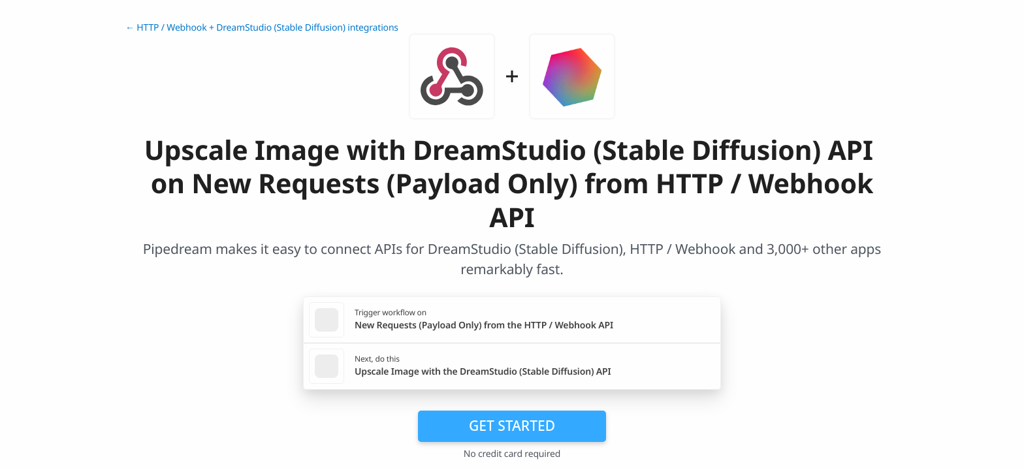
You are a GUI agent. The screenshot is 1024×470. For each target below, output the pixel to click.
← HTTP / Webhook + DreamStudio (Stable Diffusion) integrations (261, 28)
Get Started (512, 425)
